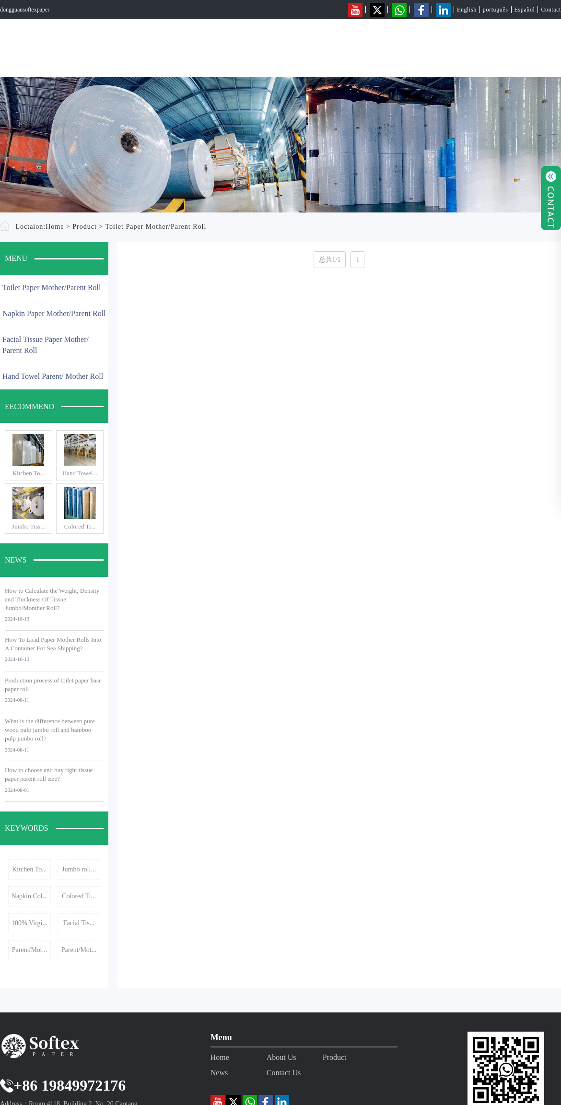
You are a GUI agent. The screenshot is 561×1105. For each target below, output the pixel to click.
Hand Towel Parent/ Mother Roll (52, 376)
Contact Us (540, 46)
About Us (381, 46)
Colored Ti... (80, 526)
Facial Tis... (78, 923)
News (485, 46)
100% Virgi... (29, 923)
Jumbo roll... (79, 869)
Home (327, 46)
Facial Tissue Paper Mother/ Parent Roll (45, 344)
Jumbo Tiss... (28, 526)
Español (524, 9)
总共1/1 (330, 259)
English (467, 9)
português (495, 9)
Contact (551, 9)
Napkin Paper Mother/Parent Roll (54, 313)
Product (436, 46)
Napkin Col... (29, 896)
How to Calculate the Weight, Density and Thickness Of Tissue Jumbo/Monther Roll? (52, 599)
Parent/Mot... (29, 949)
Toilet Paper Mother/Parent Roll (156, 226)
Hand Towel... (79, 473)
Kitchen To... (28, 473)
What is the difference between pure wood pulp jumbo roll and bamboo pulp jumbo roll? (50, 729)
